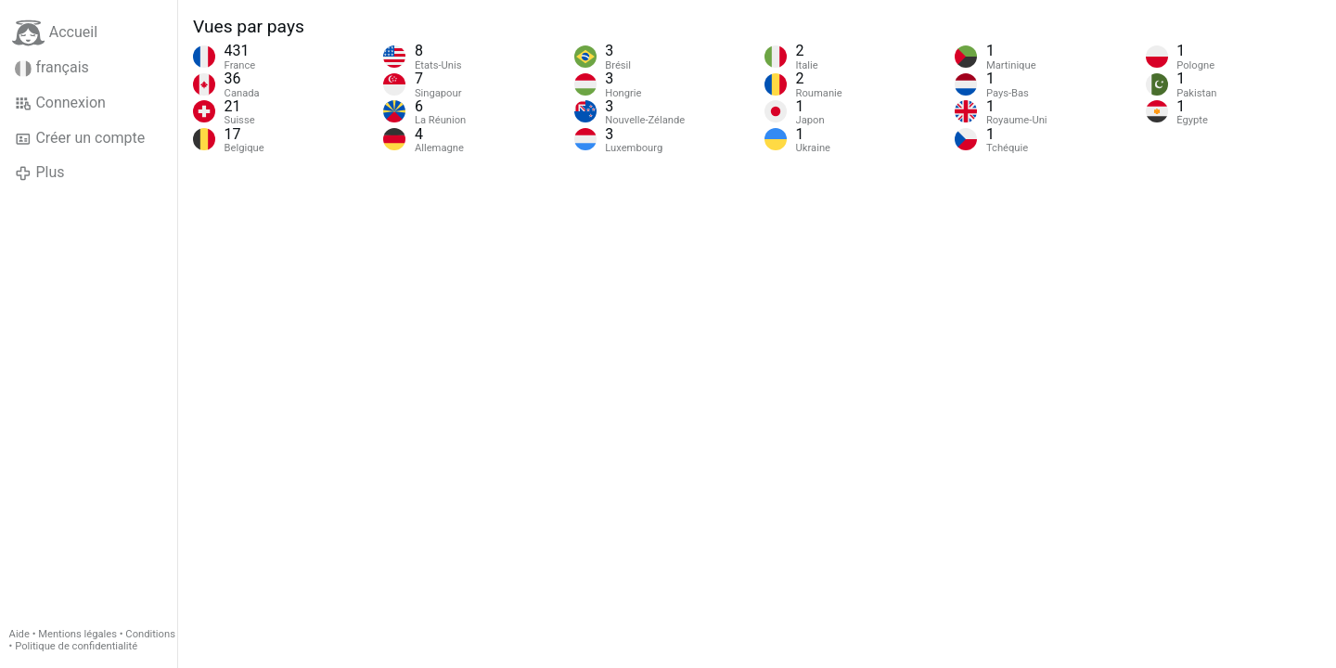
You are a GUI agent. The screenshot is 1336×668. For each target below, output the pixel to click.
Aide (19, 634)
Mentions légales (77, 634)
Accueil (54, 33)
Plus (39, 172)
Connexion (60, 103)
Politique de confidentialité (76, 646)
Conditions (150, 634)
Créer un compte (80, 138)
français (52, 67)
